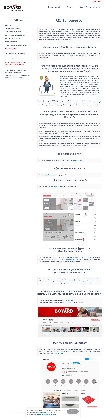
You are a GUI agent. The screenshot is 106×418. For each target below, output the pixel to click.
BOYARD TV (69, 300)
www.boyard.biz (77, 160)
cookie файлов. (43, 412)
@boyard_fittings (59, 353)
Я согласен (72, 411)
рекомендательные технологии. (46, 414)
